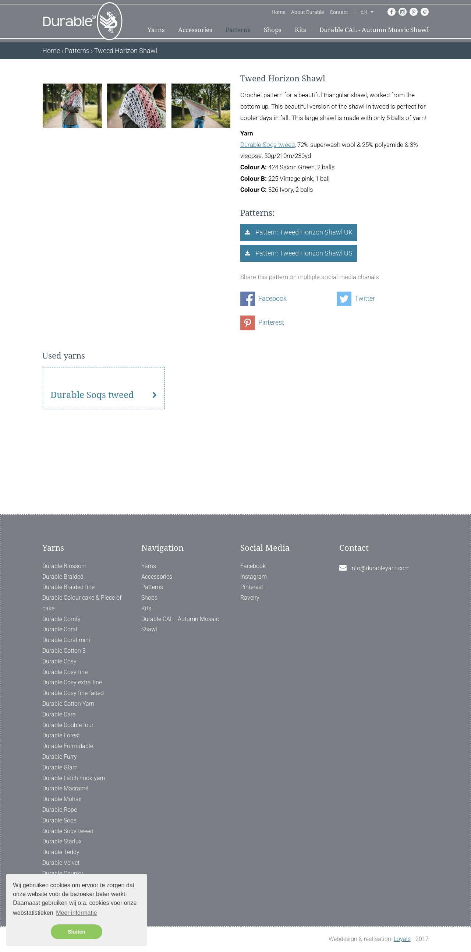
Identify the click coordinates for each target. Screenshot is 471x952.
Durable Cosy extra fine (72, 682)
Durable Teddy (60, 852)
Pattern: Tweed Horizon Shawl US (303, 253)
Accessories (195, 30)
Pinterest (262, 322)
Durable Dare (58, 714)
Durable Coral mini (66, 640)
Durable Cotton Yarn (68, 703)
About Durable (307, 12)
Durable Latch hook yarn (73, 778)
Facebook (263, 298)
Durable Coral (59, 629)
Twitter (356, 298)
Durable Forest (61, 735)
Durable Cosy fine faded (73, 693)
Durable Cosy (59, 661)
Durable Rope (59, 809)
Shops (272, 30)
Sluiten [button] (76, 932)
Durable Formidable (67, 746)
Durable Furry (59, 756)
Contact (339, 12)
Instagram (253, 576)
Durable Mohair (62, 799)
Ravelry (249, 597)
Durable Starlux (62, 841)
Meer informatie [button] (76, 913)
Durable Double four (67, 725)
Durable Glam (60, 767)
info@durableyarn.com (380, 568)
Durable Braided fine (68, 586)
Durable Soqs (59, 820)
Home (278, 12)
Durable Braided (63, 576)
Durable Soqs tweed (267, 144)
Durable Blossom (64, 566)
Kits (300, 30)
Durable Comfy (61, 619)
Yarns (156, 30)
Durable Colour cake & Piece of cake (81, 603)
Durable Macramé (65, 788)
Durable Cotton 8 (64, 650)
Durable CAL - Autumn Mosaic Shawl (374, 30)
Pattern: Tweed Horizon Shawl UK (303, 232)
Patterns (238, 30)
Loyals (402, 938)
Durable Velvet (60, 862)
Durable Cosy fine (65, 672)
